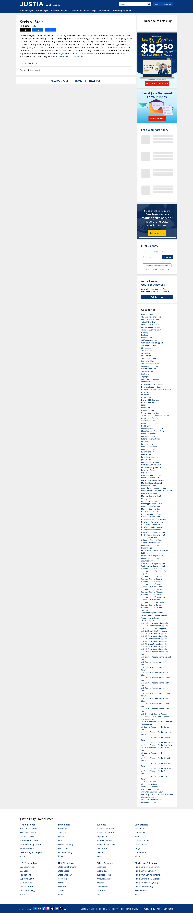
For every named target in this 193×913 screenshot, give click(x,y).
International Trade (149, 452)
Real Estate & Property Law (152, 555)
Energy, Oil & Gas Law (150, 400)
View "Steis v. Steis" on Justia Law (68, 56)
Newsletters (104, 11)
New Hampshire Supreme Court (154, 519)
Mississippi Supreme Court (151, 504)
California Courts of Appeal (152, 343)
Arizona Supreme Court (150, 327)
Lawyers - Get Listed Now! (157, 265)
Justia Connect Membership (148, 867)
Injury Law (145, 441)
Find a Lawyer (26, 11)
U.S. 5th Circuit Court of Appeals (154, 639)
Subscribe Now (157, 233)
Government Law (148, 420)
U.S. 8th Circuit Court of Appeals (154, 646)
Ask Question (157, 297)
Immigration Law (148, 436)
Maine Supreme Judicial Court (153, 480)
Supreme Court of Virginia (151, 607)
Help (122, 909)
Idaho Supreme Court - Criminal (153, 431)
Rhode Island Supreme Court (152, 558)
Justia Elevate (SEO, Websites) (148, 878)
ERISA (143, 405)
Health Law (145, 426)
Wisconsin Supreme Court (151, 799)
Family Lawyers (27, 848)
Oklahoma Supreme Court (151, 540)
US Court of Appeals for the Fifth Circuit (157, 742)
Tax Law (144, 610)
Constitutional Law (148, 369)
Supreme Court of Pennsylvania (153, 602)
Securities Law (147, 561)
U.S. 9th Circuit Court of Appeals (154, 649)
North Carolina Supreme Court (153, 532)
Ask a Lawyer (41, 11)
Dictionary (139, 828)
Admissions (140, 832)
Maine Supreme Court (150, 478)
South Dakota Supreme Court (153, 566)
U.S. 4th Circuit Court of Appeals (154, 636)
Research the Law (58, 11)
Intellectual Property (149, 446)
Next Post (95, 80)
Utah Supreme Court (149, 784)
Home (78, 80)
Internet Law (146, 454)
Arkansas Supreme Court (151, 330)
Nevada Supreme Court (150, 517)
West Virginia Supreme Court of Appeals (157, 794)
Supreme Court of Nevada (151, 594)
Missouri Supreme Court (151, 506)
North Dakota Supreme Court (153, 535)
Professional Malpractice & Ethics (154, 550)
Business (101, 824)
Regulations (25, 874)
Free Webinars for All (155, 129)
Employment (102, 836)
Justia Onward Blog (144, 886)
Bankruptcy (145, 335)
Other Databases (105, 863)
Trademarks (102, 886)
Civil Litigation (146, 348)
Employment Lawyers (30, 840)
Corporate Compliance (150, 379)
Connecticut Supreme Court (152, 366)
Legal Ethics (146, 472)
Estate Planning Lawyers (31, 844)
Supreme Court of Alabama (152, 568)
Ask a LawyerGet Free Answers (153, 282)
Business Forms (103, 874)
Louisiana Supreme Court (151, 475)
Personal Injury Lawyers (31, 852)
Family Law (32, 63)
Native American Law (149, 511)
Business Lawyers (28, 832)
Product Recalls (103, 878)
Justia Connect (87, 909)
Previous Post (59, 80)
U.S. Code (24, 870)
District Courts (26, 886)
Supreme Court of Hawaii (151, 581)
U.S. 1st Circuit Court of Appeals (154, 628)
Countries (101, 890)
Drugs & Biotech (148, 392)
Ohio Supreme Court (149, 537)
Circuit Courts (26, 882)
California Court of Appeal (151, 340)
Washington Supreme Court (152, 792)
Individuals (64, 824)
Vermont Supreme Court (151, 786)
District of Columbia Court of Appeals (156, 389)
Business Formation (105, 828)
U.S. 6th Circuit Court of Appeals (154, 641)
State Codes (63, 870)
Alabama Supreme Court (151, 317)
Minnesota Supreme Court (151, 501)
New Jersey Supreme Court (152, 522)
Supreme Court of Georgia (151, 579)
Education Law (147, 395)
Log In (157, 4)
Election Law (146, 397)
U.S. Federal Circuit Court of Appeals (155, 716)
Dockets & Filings (28, 890)
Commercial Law (148, 361)
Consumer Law (147, 371)
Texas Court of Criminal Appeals (154, 615)
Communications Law (150, 363)
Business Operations (106, 832)
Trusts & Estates (148, 620)
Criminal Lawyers (28, 836)
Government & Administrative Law (155, 415)
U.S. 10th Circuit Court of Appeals (154, 623)
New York (62, 886)
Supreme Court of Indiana (151, 587)
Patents (100, 882)
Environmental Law (149, 402)
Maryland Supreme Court (151, 485)
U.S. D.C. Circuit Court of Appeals (154, 714)
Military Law (146, 498)
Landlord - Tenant (148, 470)
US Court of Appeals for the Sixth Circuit (157, 768)
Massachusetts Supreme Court (153, 488)
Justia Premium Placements (147, 874)
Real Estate (101, 848)
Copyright (145, 376)
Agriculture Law (147, 314)
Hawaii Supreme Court (150, 423)
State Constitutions (67, 867)
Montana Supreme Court (151, 509)
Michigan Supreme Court (151, 496)
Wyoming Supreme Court (151, 802)
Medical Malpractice (149, 493)
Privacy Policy (149, 909)
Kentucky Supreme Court (151, 465)
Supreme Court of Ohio (150, 600)
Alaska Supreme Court (150, 319)
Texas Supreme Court (150, 618)
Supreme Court (27, 878)
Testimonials (141, 890)
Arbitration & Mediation (150, 324)
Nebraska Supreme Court (151, 514)
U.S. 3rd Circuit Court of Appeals (154, 633)
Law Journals (141, 844)
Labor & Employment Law (151, 467)
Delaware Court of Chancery (152, 384)
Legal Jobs (101, 867)
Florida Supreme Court (150, 410)
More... (23, 856)
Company (113, 909)
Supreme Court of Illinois (151, 584)
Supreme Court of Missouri (152, 592)
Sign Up (167, 4)
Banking (144, 332)
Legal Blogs (101, 870)
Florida (61, 882)
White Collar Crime (148, 797)
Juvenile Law (146, 459)
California (62, 878)
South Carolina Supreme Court (153, 563)
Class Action (146, 356)
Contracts (145, 374)
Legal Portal (101, 909)
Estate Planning (65, 844)
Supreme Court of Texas (151, 605)
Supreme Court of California (152, 576)
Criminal (62, 832)
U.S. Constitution (27, 867)
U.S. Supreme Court (149, 719)
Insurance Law (147, 444)
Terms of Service (133, 909)
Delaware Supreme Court (151, 387)
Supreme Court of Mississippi (153, 589)
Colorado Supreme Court (151, 358)
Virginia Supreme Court (150, 789)
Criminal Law (146, 382)
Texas (61, 890)
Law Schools (76, 11)
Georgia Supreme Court (150, 413)
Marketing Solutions (121, 11)
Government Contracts (150, 418)
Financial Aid (140, 836)
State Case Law (65, 874)
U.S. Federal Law (29, 863)
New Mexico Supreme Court (152, 524)
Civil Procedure (147, 350)
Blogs (137, 848)
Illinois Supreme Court (150, 433)
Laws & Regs (90, 11)
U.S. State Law (66, 863)
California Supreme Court (151, 345)
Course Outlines (142, 840)
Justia (28, 909)
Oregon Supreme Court (150, 542)
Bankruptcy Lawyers (29, 828)
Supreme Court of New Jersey (153, 597)
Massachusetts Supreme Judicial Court (156, 491)
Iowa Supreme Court (149, 457)
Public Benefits (147, 553)
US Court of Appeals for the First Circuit (157, 745)
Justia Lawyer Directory (145, 870)
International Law (148, 449)
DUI (60, 840)
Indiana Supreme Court (150, 439)
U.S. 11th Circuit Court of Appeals (154, 626)
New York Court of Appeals (152, 527)
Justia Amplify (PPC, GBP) (146, 882)
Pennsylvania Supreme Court (152, 545)
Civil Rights (145, 353)
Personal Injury (147, 548)
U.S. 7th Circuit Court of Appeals (154, 644)
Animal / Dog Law (148, 322)
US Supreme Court (148, 781)
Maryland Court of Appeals (152, 483)
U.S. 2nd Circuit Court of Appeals (154, 631)
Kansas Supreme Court (150, 462)
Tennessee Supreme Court (152, 613)
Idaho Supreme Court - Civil (152, 428)
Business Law (146, 337)
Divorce (61, 836)
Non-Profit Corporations (151, 529)
